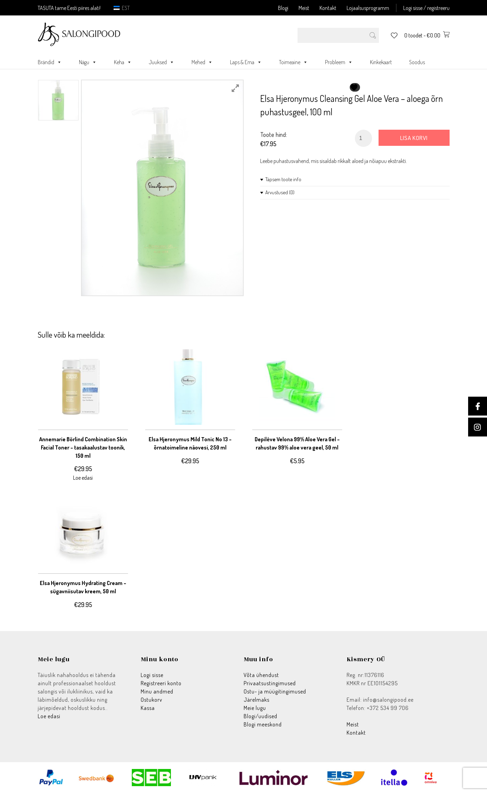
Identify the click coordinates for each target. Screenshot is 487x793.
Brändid (50, 62)
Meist (304, 7)
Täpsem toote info (283, 179)
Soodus (417, 62)
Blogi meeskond (263, 724)
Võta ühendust (261, 675)
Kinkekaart (381, 62)
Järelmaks (256, 699)
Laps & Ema (246, 62)
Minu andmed (157, 691)
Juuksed (161, 62)
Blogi (283, 7)
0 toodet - (427, 35)
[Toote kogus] (363, 138)
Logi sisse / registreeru (426, 7)
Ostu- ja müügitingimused (275, 691)
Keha (123, 62)
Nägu (88, 62)
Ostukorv (151, 699)
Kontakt (328, 7)
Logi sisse (152, 675)
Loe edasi (49, 716)
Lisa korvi (414, 137)
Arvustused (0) (279, 192)
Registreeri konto (161, 683)
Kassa (148, 707)
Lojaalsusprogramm (368, 7)
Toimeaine (293, 62)
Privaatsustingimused (270, 683)
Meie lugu (255, 707)
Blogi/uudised (260, 716)
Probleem (339, 62)
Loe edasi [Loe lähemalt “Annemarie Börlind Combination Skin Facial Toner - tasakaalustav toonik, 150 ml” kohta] (83, 477)
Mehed (202, 62)
